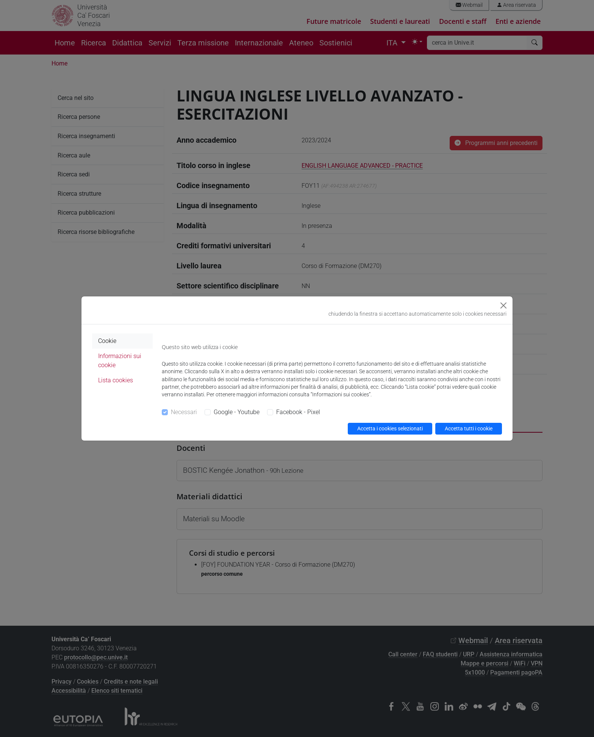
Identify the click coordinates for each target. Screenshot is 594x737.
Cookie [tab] (107, 340)
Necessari (184, 412)
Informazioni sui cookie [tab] (119, 360)
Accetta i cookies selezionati (390, 428)
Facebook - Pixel (298, 412)
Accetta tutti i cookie (468, 428)
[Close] (503, 305)
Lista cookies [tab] (115, 380)
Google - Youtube (236, 412)
